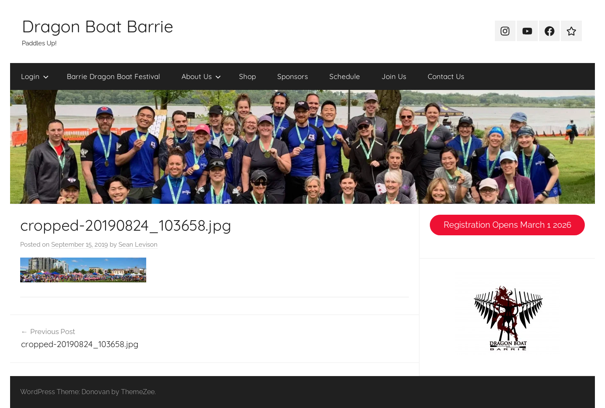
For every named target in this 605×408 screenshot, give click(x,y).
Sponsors (292, 76)
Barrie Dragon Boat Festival (113, 76)
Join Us (393, 76)
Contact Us (446, 76)
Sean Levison (138, 244)
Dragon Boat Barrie (98, 26)
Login (35, 76)
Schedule (344, 76)
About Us (201, 76)
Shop (247, 76)
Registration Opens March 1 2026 (507, 225)
